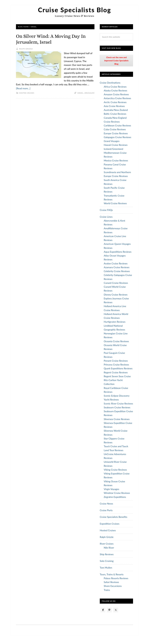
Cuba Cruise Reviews (115, 129)
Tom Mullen (106, 567)
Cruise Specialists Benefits (113, 516)
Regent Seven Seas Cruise (117, 376)
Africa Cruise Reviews (115, 86)
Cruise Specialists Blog (74, 10)
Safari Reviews (111, 582)
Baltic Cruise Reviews (115, 113)
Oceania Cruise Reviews (116, 341)
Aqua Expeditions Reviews (117, 251)
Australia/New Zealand (116, 109)
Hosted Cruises (26, 93)
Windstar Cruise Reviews (117, 492)
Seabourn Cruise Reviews (117, 407)
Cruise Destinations (110, 82)
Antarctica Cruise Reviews (117, 98)
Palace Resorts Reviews (116, 578)
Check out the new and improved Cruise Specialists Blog (116, 60)
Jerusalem (89, 93)
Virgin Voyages (111, 489)
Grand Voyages (111, 141)
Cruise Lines (106, 216)
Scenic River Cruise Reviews (118, 403)
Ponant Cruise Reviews (116, 360)
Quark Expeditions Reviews (118, 368)
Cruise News (106, 503)
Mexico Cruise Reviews (116, 160)
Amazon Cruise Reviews (116, 94)
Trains (107, 589)
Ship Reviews (107, 554)
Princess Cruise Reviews (116, 364)
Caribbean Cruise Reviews (117, 125)
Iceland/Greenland (113, 148)
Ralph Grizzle (106, 536)
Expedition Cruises (109, 523)
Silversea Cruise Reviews (117, 419)
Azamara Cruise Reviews (116, 267)
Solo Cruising (106, 560)
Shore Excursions (113, 585)
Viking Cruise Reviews (115, 469)
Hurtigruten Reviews (114, 321)
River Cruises (106, 543)
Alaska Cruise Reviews (115, 90)
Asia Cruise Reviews (114, 106)
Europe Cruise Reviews (116, 133)
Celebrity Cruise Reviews (117, 271)
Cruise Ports (106, 510)
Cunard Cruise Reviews (116, 282)
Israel (80, 93)
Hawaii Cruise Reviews (115, 144)
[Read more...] (23, 88)
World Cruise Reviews (115, 203)
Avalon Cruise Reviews (115, 263)
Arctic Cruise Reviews (115, 102)
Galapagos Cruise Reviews (117, 137)
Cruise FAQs (106, 209)
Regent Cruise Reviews (116, 372)
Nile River (109, 547)
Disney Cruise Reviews (115, 294)
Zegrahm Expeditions (115, 496)
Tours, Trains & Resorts (111, 574)
